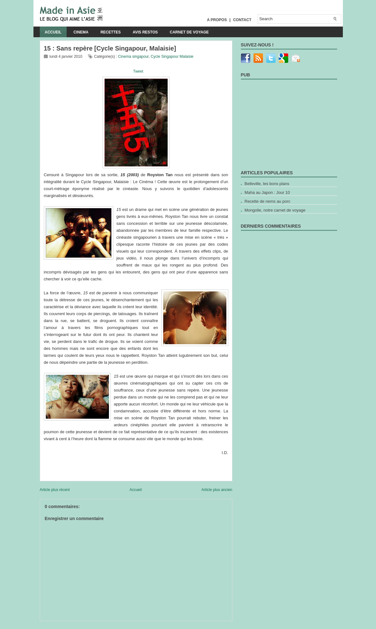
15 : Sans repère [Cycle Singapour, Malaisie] (110, 48)
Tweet (138, 71)
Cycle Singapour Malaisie (172, 56)
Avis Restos (145, 32)
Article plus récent (55, 490)
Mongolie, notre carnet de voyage (275, 210)
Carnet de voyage (189, 32)
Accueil (53, 32)
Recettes (110, 32)
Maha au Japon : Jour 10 (267, 192)
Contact (242, 20)
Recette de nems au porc (267, 201)
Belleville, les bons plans (267, 183)
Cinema (81, 32)
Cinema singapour (133, 56)
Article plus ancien (216, 490)
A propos (217, 20)
